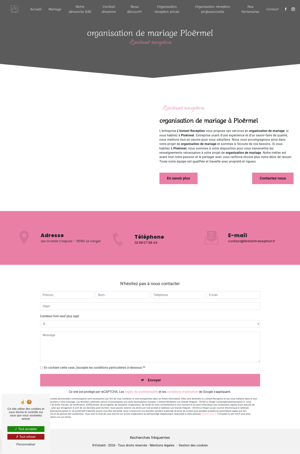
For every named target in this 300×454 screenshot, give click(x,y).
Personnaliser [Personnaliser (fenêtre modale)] (25, 444)
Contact (273, 8)
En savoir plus (178, 178)
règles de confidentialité (141, 388)
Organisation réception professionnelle (212, 9)
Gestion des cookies (193, 445)
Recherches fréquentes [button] (150, 437)
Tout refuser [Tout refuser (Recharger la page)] (26, 436)
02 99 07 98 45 (146, 247)
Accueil (35, 8)
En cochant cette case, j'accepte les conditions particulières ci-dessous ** (94, 363)
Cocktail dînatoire (109, 9)
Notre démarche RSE (80, 9)
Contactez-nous (272, 178)
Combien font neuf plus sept (59, 312)
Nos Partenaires (250, 9)
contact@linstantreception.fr (251, 237)
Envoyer (154, 376)
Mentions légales (162, 445)
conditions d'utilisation (182, 388)
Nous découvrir (134, 9)
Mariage (54, 8)
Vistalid (100, 445)
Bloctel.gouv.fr (209, 410)
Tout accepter (26, 429)
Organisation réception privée (167, 9)
